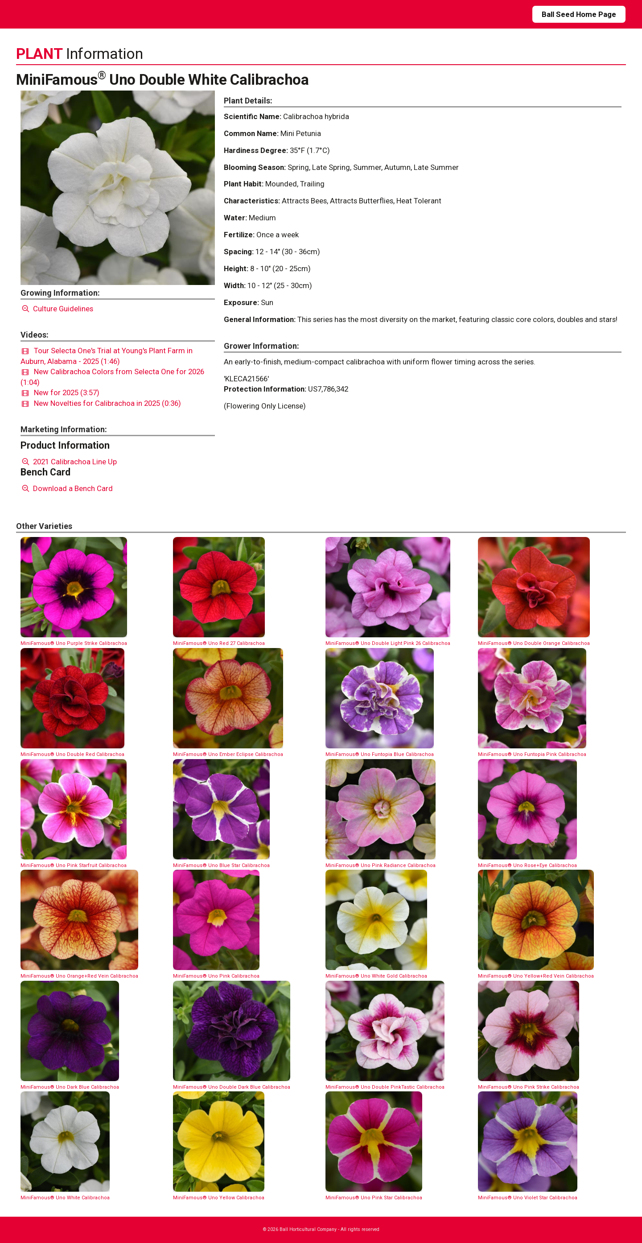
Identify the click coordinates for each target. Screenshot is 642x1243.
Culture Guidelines (57, 308)
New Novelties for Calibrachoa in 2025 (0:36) (101, 403)
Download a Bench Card (67, 488)
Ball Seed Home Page (579, 14)
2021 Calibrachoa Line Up (69, 461)
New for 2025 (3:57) (60, 392)
